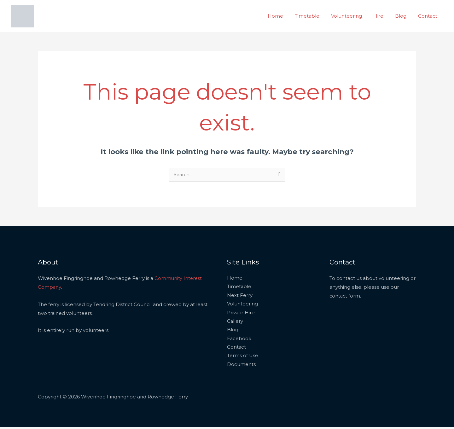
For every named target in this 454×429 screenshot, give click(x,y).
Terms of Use (243, 358)
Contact (428, 16)
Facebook (239, 340)
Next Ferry (240, 296)
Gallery (235, 322)
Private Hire (241, 313)
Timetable (316, 16)
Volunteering (353, 16)
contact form (345, 296)
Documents (241, 366)
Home (287, 16)
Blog (404, 16)
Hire (384, 16)
